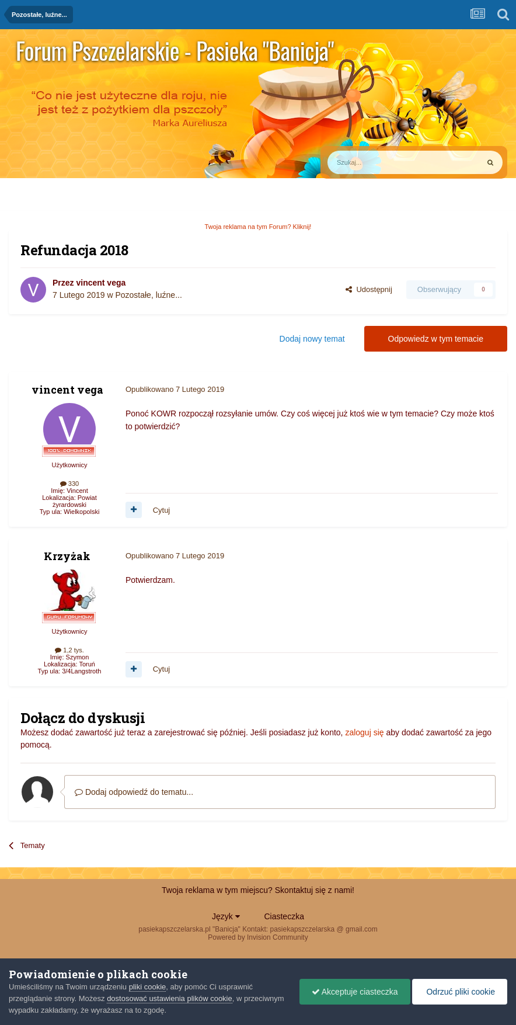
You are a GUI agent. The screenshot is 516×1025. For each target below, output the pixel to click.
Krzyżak (67, 556)
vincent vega (100, 282)
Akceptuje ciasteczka (355, 991)
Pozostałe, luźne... (148, 295)
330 (69, 483)
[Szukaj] (375, 162)
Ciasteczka (284, 916)
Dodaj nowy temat (312, 338)
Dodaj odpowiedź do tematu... (134, 792)
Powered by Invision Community (258, 937)
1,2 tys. (69, 650)
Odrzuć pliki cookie (459, 991)
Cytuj (161, 510)
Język (226, 916)
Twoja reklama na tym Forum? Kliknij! (258, 226)
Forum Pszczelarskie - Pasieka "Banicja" (175, 50)
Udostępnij (369, 289)
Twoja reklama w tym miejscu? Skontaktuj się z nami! (258, 890)
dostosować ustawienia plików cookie (169, 998)
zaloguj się (364, 732)
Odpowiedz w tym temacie (435, 338)
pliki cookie (147, 986)
